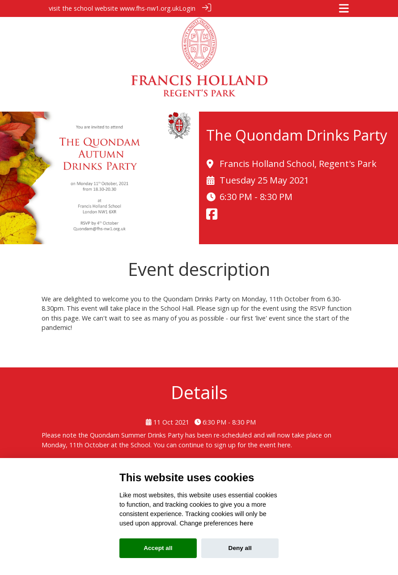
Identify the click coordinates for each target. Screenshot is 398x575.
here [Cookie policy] (246, 523)
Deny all (240, 548)
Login (187, 8)
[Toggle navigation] (344, 8)
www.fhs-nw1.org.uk (149, 8)
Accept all (158, 548)
